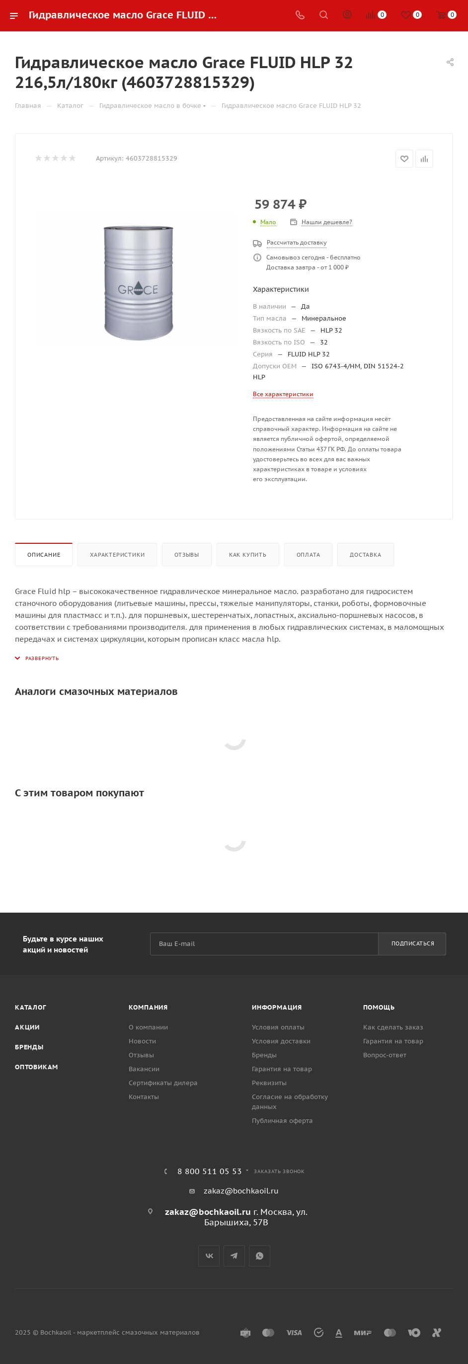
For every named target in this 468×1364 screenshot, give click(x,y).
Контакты (144, 1097)
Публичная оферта (282, 1120)
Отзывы (186, 554)
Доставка (365, 554)
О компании (148, 1027)
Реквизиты (269, 1083)
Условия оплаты (278, 1027)
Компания (148, 1007)
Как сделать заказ (393, 1027)
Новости (142, 1041)
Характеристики (117, 554)
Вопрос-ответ (384, 1055)
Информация (277, 1007)
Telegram (234, 1256)
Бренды (29, 1047)
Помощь (379, 1007)
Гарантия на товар (282, 1069)
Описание (43, 554)
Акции (27, 1027)
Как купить (248, 554)
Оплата (308, 554)
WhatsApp (259, 1256)
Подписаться (413, 943)
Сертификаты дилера (163, 1083)
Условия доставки (281, 1041)
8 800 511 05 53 (209, 1171)
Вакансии (144, 1069)
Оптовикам (36, 1067)
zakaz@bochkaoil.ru (241, 1190)
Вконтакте (209, 1256)
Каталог (30, 1007)
